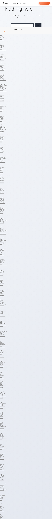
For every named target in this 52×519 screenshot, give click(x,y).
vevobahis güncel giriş (3, 503)
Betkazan (1, 269)
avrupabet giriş (2, 390)
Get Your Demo (23, 3)
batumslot (1, 435)
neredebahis (2, 57)
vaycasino (1, 110)
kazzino (1, 274)
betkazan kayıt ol (2, 328)
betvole (1, 73)
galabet (1, 181)
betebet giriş (2, 249)
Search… (12, 22)
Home (42, 31)
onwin (1, 410)
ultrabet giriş (2, 468)
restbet (1, 143)
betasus (1, 96)
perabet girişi (2, 62)
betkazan (1, 216)
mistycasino (2, 343)
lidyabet (1, 82)
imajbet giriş (2, 476)
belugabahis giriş (2, 161)
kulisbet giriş (2, 488)
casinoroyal (1, 166)
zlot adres (1, 411)
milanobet (1, 76)
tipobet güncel (2, 130)
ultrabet (1, 299)
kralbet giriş (1, 36)
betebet (1, 66)
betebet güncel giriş (3, 84)
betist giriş (1, 298)
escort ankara (2, 208)
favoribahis (1, 382)
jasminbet (1, 48)
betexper (1, 504)
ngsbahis (1, 59)
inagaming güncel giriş (3, 489)
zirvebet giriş (2, 218)
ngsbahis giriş (2, 330)
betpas (1, 53)
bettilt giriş (1, 352)
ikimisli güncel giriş (2, 103)
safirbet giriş (2, 231)
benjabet (1, 287)
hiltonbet (1, 405)
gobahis (1, 329)
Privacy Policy (47, 31)
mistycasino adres (2, 290)
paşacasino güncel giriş (3, 331)
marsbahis (1, 197)
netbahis (1, 43)
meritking (1, 125)
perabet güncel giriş (3, 127)
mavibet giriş (2, 455)
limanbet (1, 412)
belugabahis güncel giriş (3, 220)
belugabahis (2, 126)
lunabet (1, 258)
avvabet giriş (2, 333)
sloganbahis (2, 105)
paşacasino (2, 189)
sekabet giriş (2, 123)
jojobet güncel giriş (3, 158)
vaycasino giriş (2, 89)
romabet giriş (2, 182)
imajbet (1, 179)
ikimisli (1, 107)
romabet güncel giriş (3, 233)
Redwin (1, 506)
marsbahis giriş (2, 453)
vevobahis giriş (2, 118)
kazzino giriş (2, 199)
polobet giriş (2, 184)
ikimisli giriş (1, 113)
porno (1, 320)
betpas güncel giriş (3, 88)
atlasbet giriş (2, 99)
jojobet (1, 192)
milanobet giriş (2, 37)
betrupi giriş (2, 384)
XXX (0, 374)
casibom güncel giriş (3, 325)
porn (0, 38)
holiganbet (1, 246)
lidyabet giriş (2, 282)
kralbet (1, 55)
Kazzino (1, 114)
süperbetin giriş (2, 165)
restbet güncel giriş (3, 58)
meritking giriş (2, 54)
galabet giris (2, 462)
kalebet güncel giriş (3, 116)
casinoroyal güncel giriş (3, 85)
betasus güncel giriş (3, 209)
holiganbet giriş (2, 370)
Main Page (15, 3)
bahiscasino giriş (2, 117)
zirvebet (1, 270)
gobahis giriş (2, 277)
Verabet (1, 170)
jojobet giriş (2, 139)
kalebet (1, 97)
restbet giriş (2, 78)
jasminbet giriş (2, 136)
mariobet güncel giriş (3, 396)
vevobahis (1, 350)
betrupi (1, 273)
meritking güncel (2, 41)
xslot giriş (1, 144)
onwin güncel (2, 109)
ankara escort (2, 283)
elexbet (1, 314)
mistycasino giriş (2, 102)
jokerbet (1, 168)
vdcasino (1, 206)
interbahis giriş (2, 79)
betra (1, 108)
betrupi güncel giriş (3, 426)
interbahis (1, 146)
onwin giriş (1, 292)
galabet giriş (2, 61)
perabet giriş (2, 92)
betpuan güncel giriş (3, 242)
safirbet (1, 346)
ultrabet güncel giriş (3, 351)
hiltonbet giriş (2, 160)
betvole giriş (2, 65)
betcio (1, 44)
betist (1, 478)
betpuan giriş (2, 45)
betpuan (1, 86)
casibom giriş (2, 42)
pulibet (1, 427)
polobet (1, 424)
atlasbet (1, 253)
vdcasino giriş (2, 72)
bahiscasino (2, 98)
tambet (1, 120)
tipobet (1, 51)
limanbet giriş (2, 149)
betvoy (1, 93)
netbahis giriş (2, 294)
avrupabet (1, 135)
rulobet (1, 457)
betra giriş (1, 508)
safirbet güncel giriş (3, 64)
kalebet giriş (2, 100)
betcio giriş (1, 177)
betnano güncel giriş (3, 430)
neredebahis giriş (2, 68)
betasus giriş (2, 75)
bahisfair (1, 119)
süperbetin (1, 236)
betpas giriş (2, 35)
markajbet (1, 516)
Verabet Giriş (2, 379)
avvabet (1, 77)
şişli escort (1, 169)
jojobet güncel (2, 335)
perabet (1, 47)
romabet (1, 56)
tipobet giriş (2, 46)
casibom (1, 67)
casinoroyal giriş (2, 145)
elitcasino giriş (2, 262)
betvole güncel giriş (3, 133)
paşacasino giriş (2, 185)
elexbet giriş (2, 228)
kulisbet (1, 217)
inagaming (1, 404)
